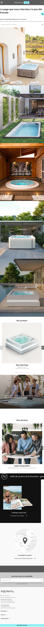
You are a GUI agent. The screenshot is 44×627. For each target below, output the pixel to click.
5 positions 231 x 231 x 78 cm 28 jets (22, 368)
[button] (1, 348)
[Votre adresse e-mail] (20, 580)
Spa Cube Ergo (22, 365)
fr (42, 2)
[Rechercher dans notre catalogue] (42, 24)
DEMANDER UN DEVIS (22, 625)
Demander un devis (26, 2)
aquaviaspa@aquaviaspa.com (9, 597)
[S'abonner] (41, 580)
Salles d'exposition (22, 466)
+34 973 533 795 (6, 595)
